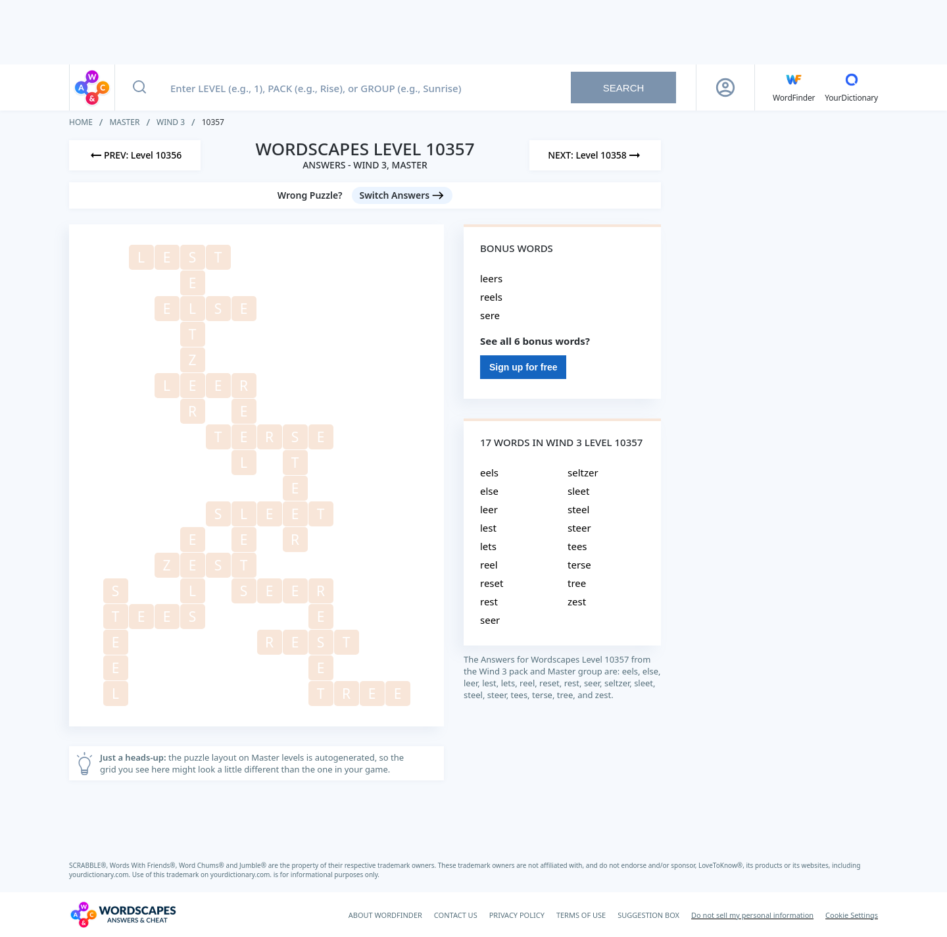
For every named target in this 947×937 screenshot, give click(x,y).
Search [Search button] (623, 87)
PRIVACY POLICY (517, 915)
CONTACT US (455, 915)
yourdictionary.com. (100, 874)
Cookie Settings (851, 915)
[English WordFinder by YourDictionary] (794, 87)
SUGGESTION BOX (648, 915)
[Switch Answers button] (402, 195)
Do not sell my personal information (752, 915)
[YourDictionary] (851, 87)
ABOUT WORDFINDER (385, 915)
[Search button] (139, 87)
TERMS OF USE (581, 915)
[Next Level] (595, 155)
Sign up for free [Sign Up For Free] (523, 367)
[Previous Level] (135, 155)
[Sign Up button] (725, 87)
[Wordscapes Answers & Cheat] (123, 914)
